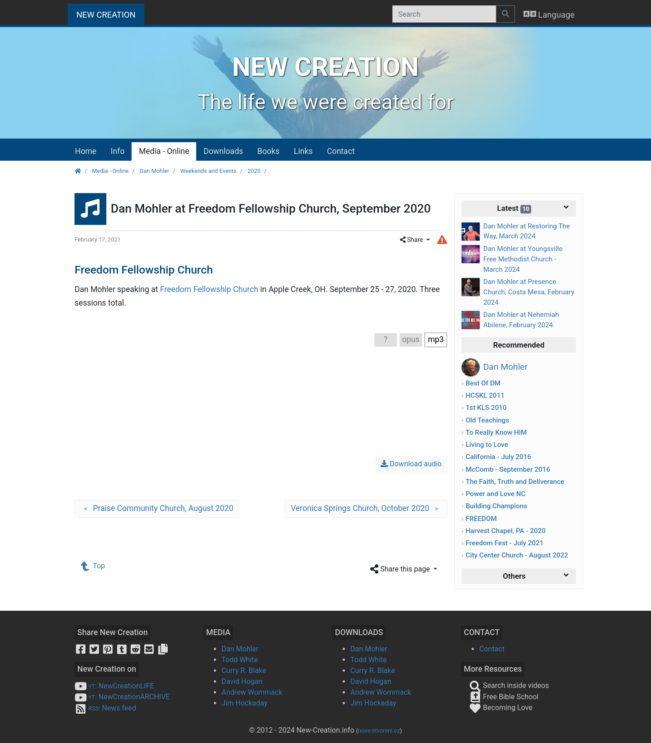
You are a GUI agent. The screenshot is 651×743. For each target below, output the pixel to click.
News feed (105, 708)
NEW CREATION (110, 13)
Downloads (223, 151)
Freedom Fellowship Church (209, 289)
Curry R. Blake (244, 670)
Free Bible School (503, 696)
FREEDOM (481, 519)
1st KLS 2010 (486, 408)
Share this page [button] (401, 569)
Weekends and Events (208, 170)
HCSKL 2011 (485, 395)
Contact (341, 151)
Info (118, 151)
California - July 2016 (498, 457)
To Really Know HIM (496, 432)
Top (93, 566)
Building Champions (496, 506)
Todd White (240, 659)
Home (85, 151)
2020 (254, 170)
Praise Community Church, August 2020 (156, 508)
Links (303, 151)
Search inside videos (509, 685)
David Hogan (242, 681)
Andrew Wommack (252, 692)
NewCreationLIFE (114, 686)
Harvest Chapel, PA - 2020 (506, 531)
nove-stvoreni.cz (379, 730)
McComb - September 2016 (508, 469)
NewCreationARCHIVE (122, 696)
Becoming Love (501, 707)
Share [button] (412, 239)
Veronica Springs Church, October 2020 (366, 508)
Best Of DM (483, 383)
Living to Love (487, 445)
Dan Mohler (154, 170)
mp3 (435, 339)
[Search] (444, 14)
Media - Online (164, 151)
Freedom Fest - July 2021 (504, 543)
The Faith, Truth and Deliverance (515, 482)
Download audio (411, 464)
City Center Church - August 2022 (517, 555)
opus (411, 339)
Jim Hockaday (245, 703)
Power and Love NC (495, 494)
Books (268, 151)
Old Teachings (487, 420)
